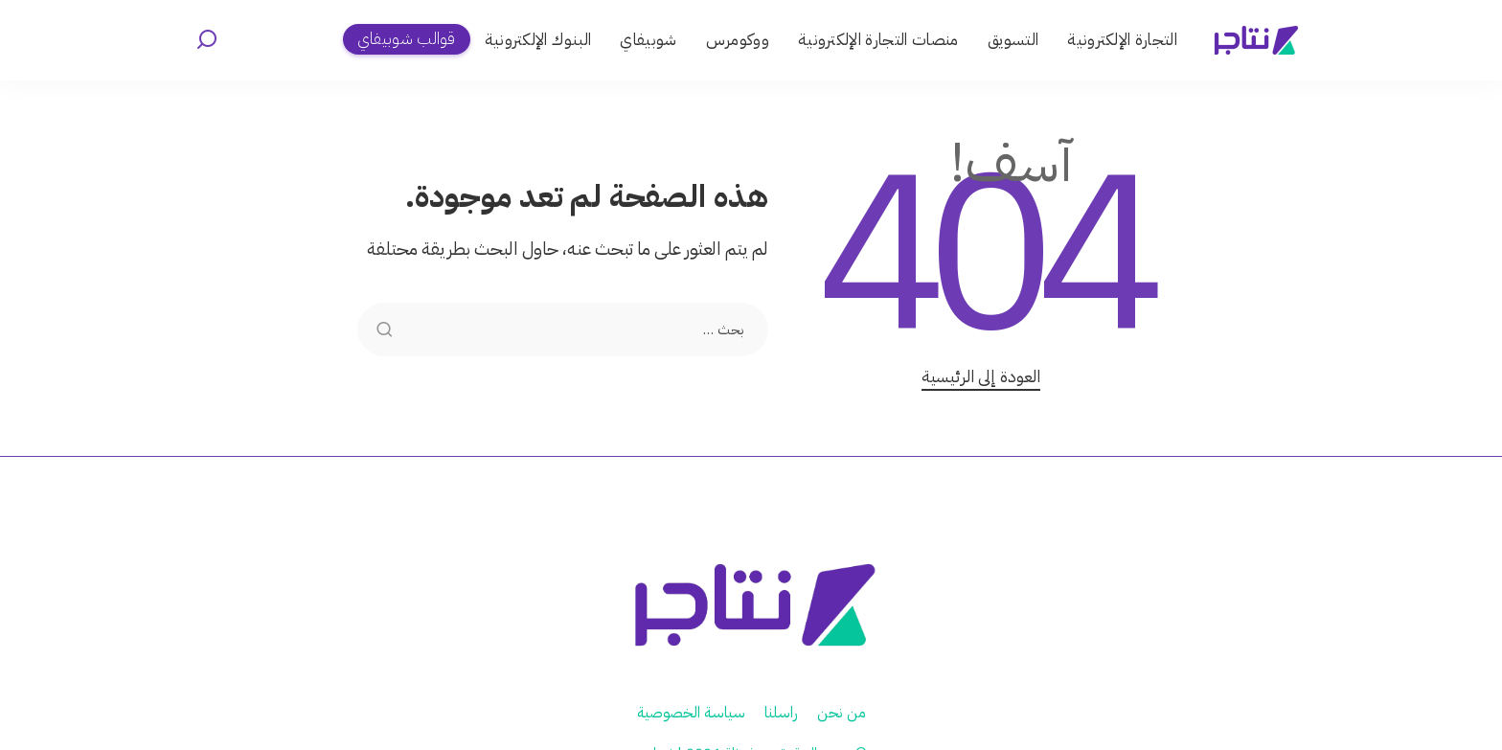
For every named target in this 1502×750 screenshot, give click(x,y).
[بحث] (206, 40)
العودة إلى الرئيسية (981, 376)
